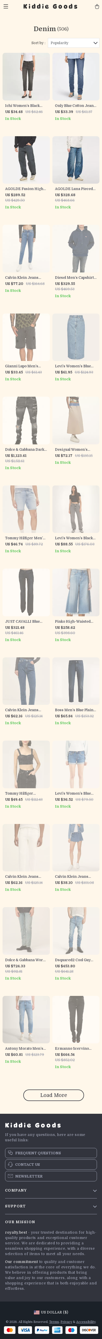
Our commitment (21, 1262)
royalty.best (16, 1232)
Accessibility (85, 1322)
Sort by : (38, 43)
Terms (54, 1322)
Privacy (66, 1322)
